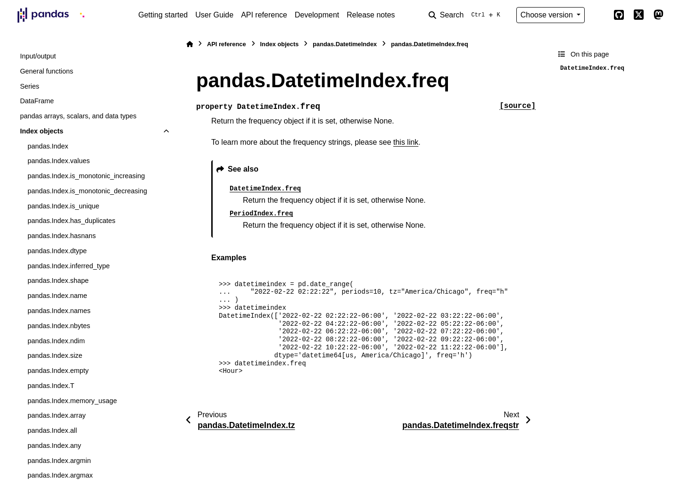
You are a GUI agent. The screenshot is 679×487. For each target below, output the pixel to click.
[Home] (189, 44)
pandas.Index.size (54, 355)
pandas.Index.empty (58, 370)
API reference (264, 15)
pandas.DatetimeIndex (345, 44)
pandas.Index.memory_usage (72, 400)
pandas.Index (47, 146)
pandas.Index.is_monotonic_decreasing (87, 191)
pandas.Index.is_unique (63, 206)
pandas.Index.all (52, 430)
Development (317, 15)
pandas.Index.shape (58, 280)
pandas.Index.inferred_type (68, 266)
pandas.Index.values (58, 161)
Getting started (163, 15)
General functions (46, 71)
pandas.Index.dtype (57, 251)
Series (29, 86)
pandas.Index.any (54, 445)
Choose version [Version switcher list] (548, 15)
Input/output (38, 56)
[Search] (466, 15)
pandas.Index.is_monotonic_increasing (86, 176)
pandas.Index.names (59, 310)
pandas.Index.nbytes (58, 326)
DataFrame (37, 101)
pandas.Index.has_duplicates (71, 220)
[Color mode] (598, 15)
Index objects (41, 131)
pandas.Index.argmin (59, 460)
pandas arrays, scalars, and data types (78, 116)
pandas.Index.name (57, 295)
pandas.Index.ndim (56, 341)
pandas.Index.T (50, 385)
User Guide (214, 15)
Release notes (371, 15)
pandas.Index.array (56, 415)
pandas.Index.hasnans (61, 235)
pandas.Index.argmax (59, 475)
